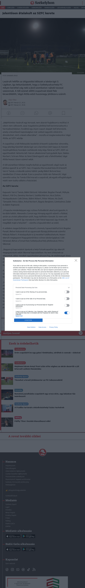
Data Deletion (31, 327)
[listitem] (42, 288)
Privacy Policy (53, 327)
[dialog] (42, 294)
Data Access (42, 327)
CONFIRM (28, 320)
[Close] (76, 261)
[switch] (66, 292)
